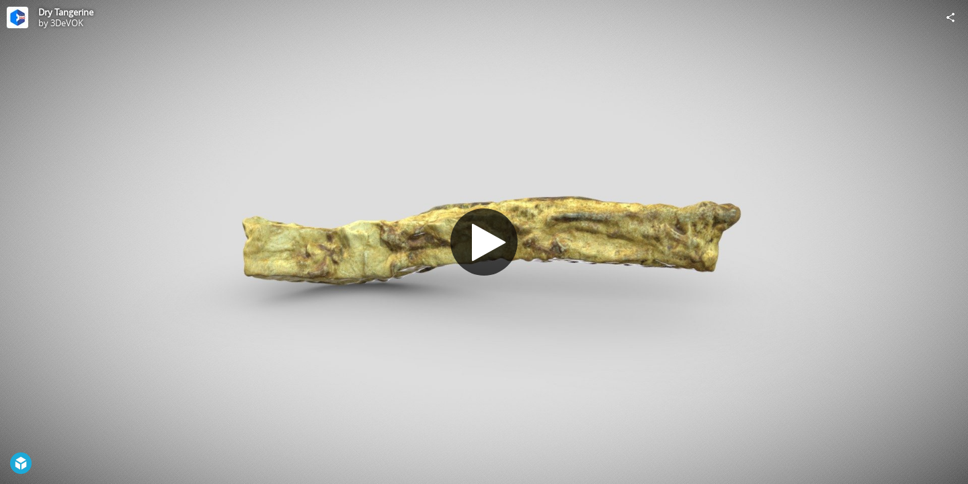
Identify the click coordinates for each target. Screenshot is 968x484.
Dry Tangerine (65, 12)
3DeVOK (66, 23)
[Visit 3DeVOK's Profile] (17, 17)
